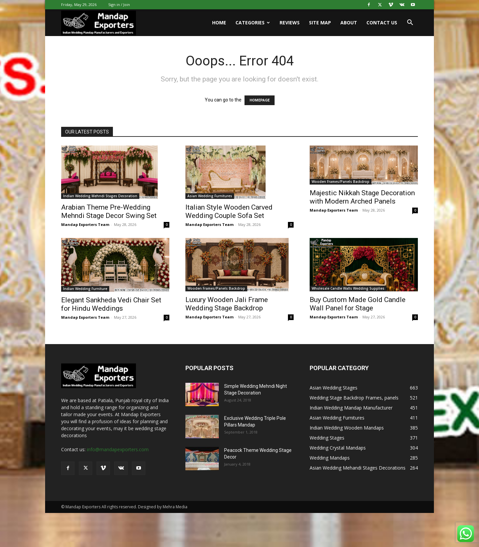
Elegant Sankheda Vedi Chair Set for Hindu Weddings (111, 304)
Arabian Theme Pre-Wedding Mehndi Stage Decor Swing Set (109, 211)
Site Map (320, 22)
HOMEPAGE (260, 100)
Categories (252, 22)
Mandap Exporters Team (85, 224)
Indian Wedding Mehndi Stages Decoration (100, 196)
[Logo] (98, 22)
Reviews (290, 22)
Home (219, 22)
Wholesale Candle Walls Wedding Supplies (348, 288)
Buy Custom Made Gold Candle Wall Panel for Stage (358, 304)
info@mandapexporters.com (118, 449)
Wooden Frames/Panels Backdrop (340, 181)
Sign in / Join (119, 4)
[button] (410, 23)
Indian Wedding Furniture (85, 288)
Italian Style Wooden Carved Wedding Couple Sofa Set (229, 211)
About (348, 22)
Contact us (381, 22)
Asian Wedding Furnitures (209, 196)
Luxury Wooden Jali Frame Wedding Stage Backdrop (226, 304)
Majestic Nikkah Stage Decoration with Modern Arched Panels (362, 197)
